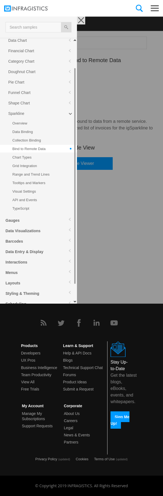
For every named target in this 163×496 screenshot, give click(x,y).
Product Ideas (75, 382)
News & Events (77, 435)
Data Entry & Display (24, 252)
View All (28, 382)
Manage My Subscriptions (33, 416)
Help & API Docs (77, 353)
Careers (71, 421)
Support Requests (37, 426)
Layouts (12, 283)
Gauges (12, 220)
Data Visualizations (22, 231)
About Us (72, 413)
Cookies (82, 459)
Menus (11, 272)
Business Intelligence (39, 367)
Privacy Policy (46, 459)
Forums (69, 375)
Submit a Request (78, 389)
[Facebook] (78, 322)
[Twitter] (61, 322)
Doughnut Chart (21, 72)
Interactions (16, 262)
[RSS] (43, 322)
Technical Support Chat (83, 367)
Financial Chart (21, 51)
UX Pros (28, 360)
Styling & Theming (22, 293)
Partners (71, 442)
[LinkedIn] (96, 322)
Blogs (68, 360)
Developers (31, 353)
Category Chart (21, 61)
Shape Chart (19, 103)
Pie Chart (16, 82)
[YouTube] (114, 322)
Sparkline (16, 113)
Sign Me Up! (119, 419)
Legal (68, 428)
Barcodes (14, 241)
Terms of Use (104, 459)
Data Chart (17, 40)
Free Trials (30, 389)
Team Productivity (36, 375)
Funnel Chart (19, 92)
